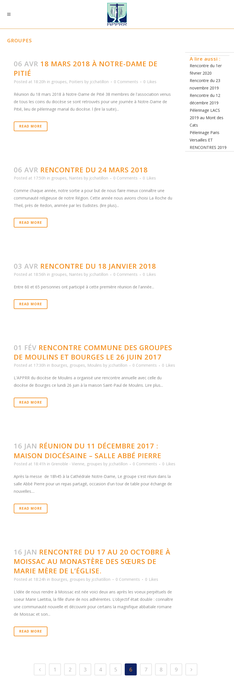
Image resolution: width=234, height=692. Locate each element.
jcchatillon (99, 81)
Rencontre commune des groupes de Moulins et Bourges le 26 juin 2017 (93, 352)
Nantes (76, 178)
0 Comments (126, 81)
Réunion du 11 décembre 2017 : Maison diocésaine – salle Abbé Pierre (87, 450)
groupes (59, 81)
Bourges (59, 365)
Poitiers (76, 81)
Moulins (94, 365)
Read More (30, 126)
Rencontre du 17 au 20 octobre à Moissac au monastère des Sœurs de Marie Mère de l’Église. (92, 561)
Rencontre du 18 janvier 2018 (98, 266)
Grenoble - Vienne (67, 463)
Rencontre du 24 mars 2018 (94, 169)
